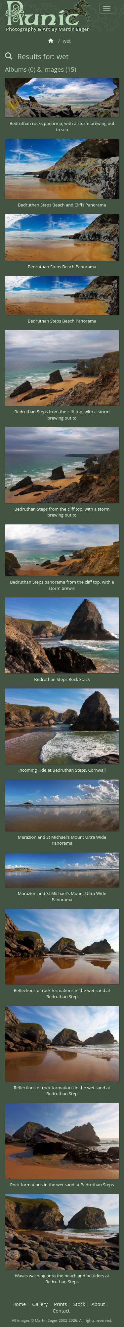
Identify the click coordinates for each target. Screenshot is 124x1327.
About (98, 1304)
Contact (61, 1311)
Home (19, 1304)
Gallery (40, 1304)
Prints (60, 1304)
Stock (79, 1304)
